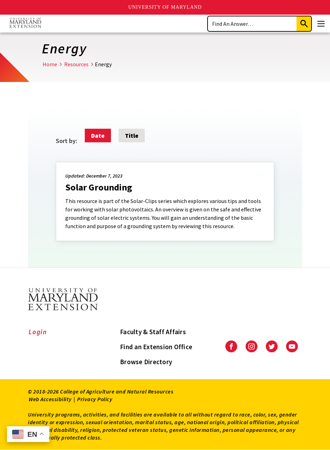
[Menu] (321, 23)
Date (98, 136)
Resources (76, 64)
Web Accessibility (50, 399)
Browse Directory (146, 362)
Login (38, 332)
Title (131, 136)
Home (50, 64)
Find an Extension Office (156, 347)
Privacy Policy (94, 399)
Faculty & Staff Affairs (153, 332)
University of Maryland (165, 7)
